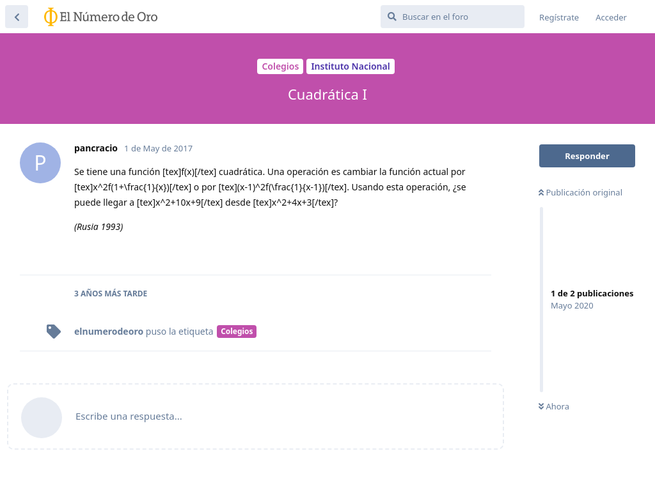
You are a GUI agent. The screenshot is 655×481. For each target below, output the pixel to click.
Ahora (554, 406)
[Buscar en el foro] (453, 16)
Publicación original (580, 192)
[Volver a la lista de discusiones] (16, 16)
